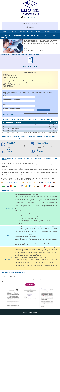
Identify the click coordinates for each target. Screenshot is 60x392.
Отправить (43, 109)
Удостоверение (30, 31)
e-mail (4, 104)
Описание (4, 31)
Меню (4, 19)
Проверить (30, 284)
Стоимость (13, 31)
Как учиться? (39, 31)
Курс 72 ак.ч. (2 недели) (30, 66)
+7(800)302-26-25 (30, 26)
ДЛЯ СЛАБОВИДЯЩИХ (28, 17)
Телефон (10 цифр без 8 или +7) (12, 99)
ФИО (4, 95)
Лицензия (47, 31)
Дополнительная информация (11, 108)
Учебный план (21, 31)
